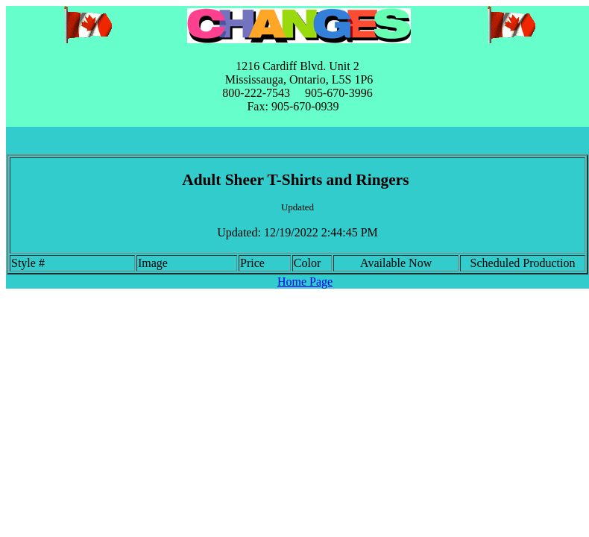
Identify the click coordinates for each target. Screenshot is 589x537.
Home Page (305, 281)
